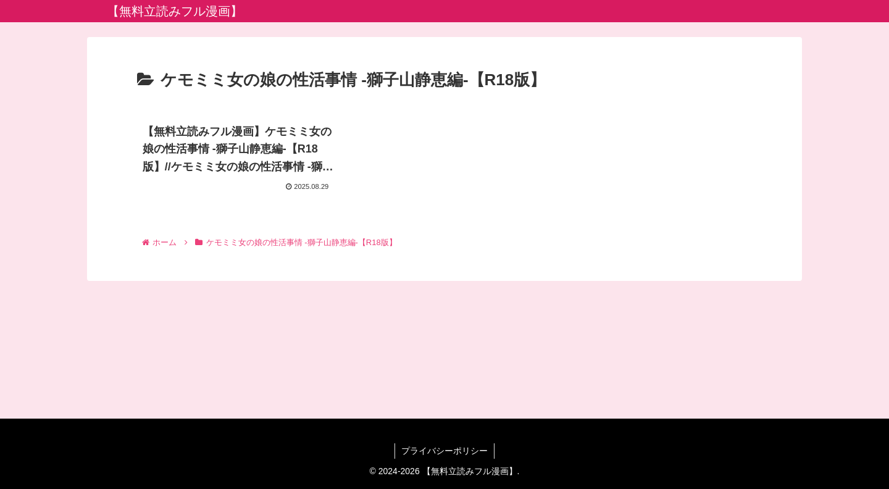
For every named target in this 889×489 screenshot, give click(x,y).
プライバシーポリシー (444, 451)
